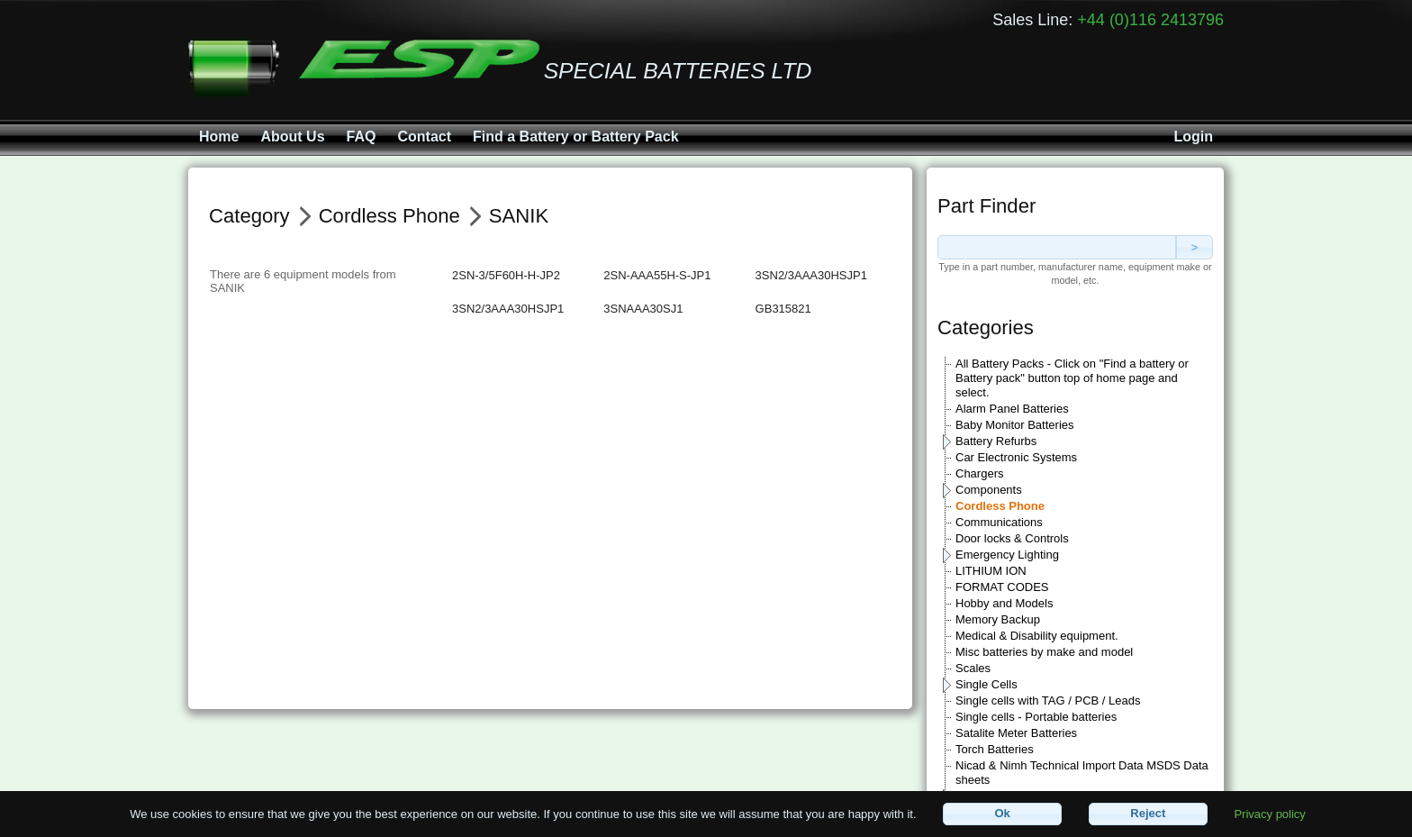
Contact (424, 136)
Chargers (979, 473)
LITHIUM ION (991, 571)
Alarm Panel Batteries (1012, 408)
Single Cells (986, 684)
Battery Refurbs (995, 441)
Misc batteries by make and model (1044, 652)
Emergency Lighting (1007, 554)
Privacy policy (1269, 813)
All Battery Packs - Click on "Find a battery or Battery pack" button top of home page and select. (1072, 378)
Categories (985, 327)
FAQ (361, 136)
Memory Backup (997, 619)
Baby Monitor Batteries (1014, 425)
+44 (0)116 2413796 (1150, 20)
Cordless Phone (1000, 506)
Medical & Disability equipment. (1036, 635)
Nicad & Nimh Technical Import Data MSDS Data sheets (1081, 773)
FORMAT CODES (1002, 587)
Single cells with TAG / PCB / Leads (1047, 700)
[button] (1002, 814)
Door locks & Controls (1012, 538)
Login (1193, 136)
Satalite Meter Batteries (1016, 733)
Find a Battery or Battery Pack (576, 136)
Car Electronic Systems (1016, 457)
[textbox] (1057, 247)
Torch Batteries (994, 749)
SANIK (518, 216)
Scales (973, 668)
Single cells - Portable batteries (1036, 716)
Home (219, 136)
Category (249, 216)
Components (988, 489)
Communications (999, 522)
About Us (292, 136)
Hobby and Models (1004, 603)
